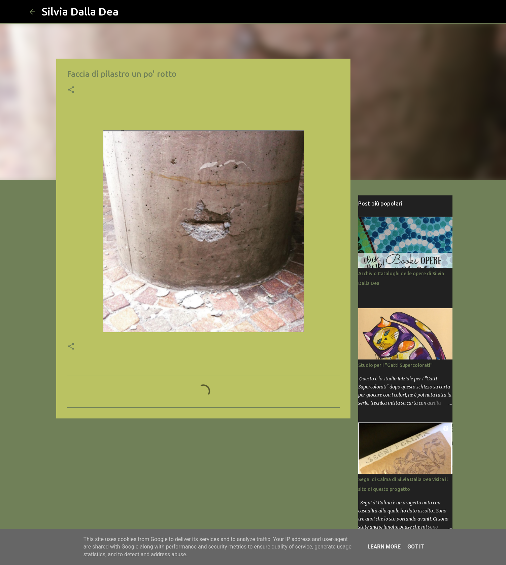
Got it (415, 546)
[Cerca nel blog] (442, 12)
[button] (71, 90)
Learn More (384, 546)
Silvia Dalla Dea (80, 11)
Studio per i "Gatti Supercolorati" (395, 365)
